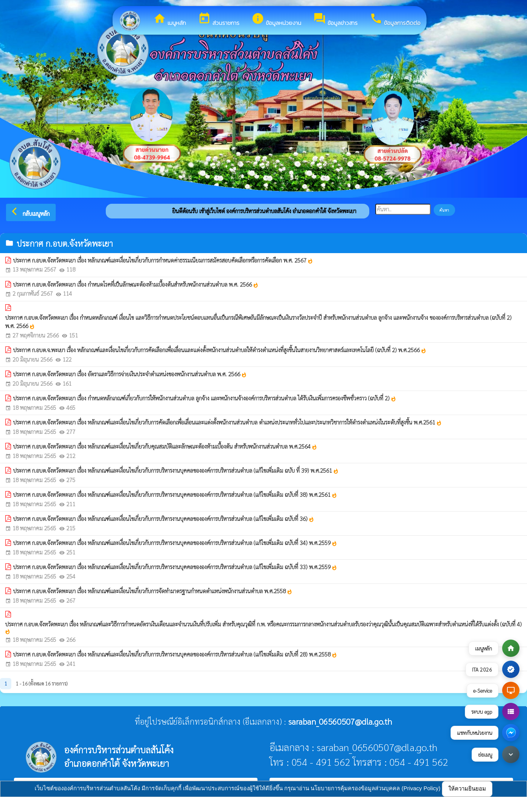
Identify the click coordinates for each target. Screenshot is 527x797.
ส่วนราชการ (218, 19)
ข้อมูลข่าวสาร (335, 19)
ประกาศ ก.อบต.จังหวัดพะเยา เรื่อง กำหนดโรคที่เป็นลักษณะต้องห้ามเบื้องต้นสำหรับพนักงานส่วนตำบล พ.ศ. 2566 (136, 284)
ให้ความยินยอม (467, 788)
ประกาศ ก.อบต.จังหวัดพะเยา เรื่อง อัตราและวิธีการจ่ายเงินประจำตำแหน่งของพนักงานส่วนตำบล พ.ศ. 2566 (130, 374)
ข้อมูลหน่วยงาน (276, 19)
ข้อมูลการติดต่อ (395, 19)
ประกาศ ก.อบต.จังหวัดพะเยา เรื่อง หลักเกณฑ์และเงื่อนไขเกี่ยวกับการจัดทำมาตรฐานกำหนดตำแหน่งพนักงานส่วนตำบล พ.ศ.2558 (152, 591)
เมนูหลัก (169, 19)
